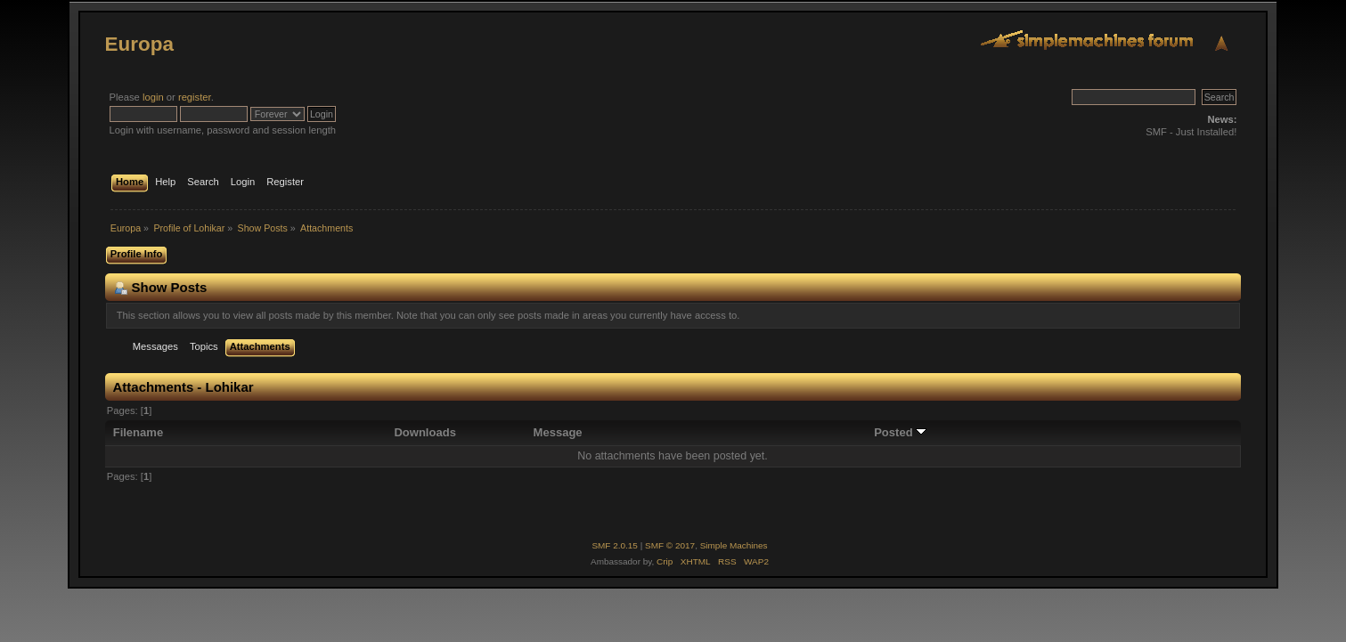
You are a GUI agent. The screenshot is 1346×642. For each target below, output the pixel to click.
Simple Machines (734, 545)
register (194, 97)
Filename (138, 432)
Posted (900, 432)
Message (558, 432)
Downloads (425, 432)
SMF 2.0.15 (614, 545)
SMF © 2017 (670, 545)
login (153, 97)
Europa (139, 44)
